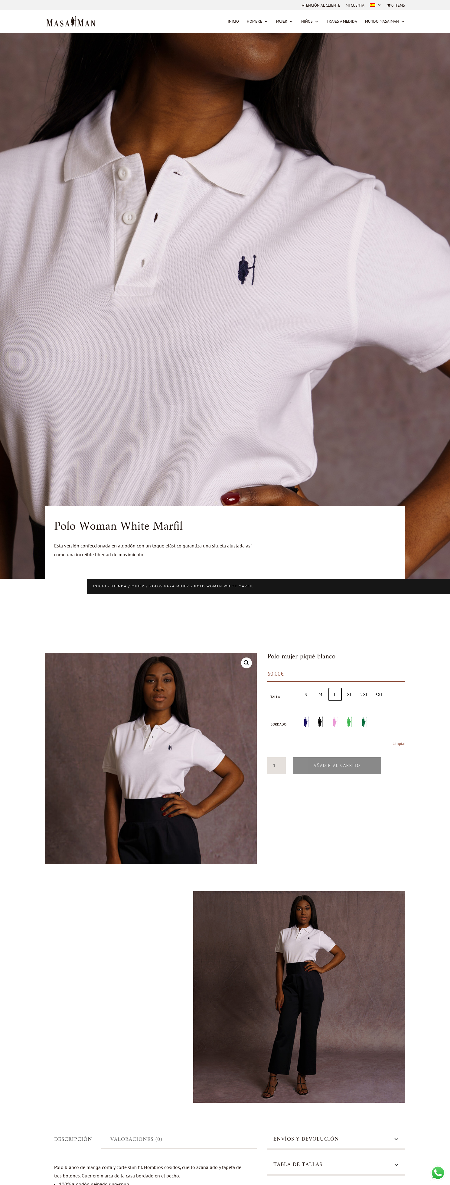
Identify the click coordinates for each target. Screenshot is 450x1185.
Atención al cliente (321, 5)
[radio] (306, 694)
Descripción (73, 1139)
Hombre (254, 21)
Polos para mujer (169, 586)
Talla (275, 696)
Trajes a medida (342, 21)
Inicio (233, 21)
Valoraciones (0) (136, 1139)
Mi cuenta (355, 5)
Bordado (278, 724)
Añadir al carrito (337, 765)
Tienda (119, 586)
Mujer (281, 21)
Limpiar (399, 743)
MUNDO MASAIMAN (382, 21)
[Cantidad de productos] (276, 765)
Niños (307, 21)
